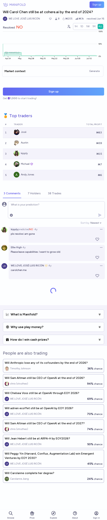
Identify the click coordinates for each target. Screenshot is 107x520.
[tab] (12, 193)
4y (35, 229)
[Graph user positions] (68, 26)
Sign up (96, 4)
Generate (94, 71)
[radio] (76, 26)
